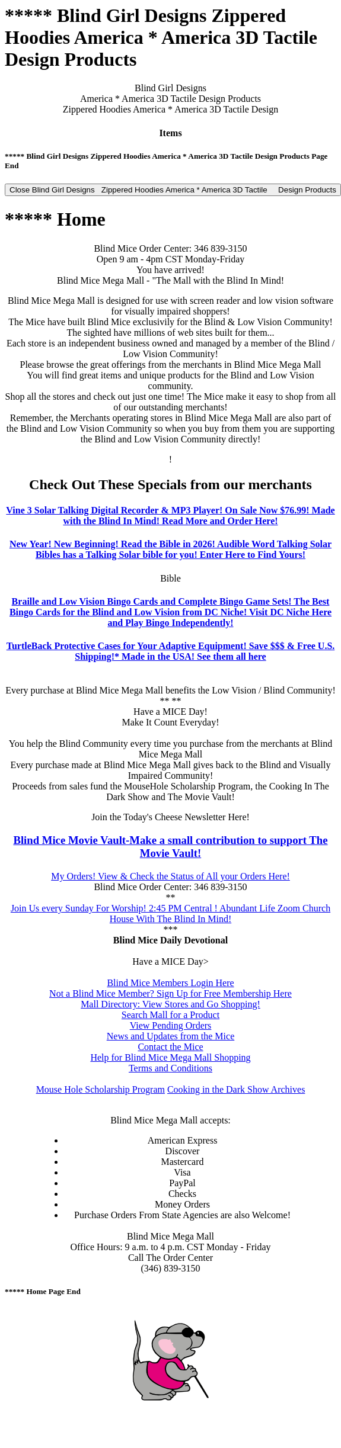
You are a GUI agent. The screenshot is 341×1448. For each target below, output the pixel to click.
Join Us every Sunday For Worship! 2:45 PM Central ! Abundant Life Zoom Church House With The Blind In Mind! (170, 913)
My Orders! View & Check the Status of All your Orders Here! (170, 876)
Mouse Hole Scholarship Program (100, 1089)
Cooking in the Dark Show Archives (236, 1089)
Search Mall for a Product (170, 1015)
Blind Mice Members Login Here (170, 983)
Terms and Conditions (170, 1068)
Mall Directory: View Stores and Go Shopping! (170, 1004)
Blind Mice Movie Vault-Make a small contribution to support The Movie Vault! (170, 846)
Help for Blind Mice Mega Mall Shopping (170, 1057)
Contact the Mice (170, 1047)
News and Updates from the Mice (171, 1036)
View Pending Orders (171, 1025)
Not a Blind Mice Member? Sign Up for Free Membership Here (170, 993)
